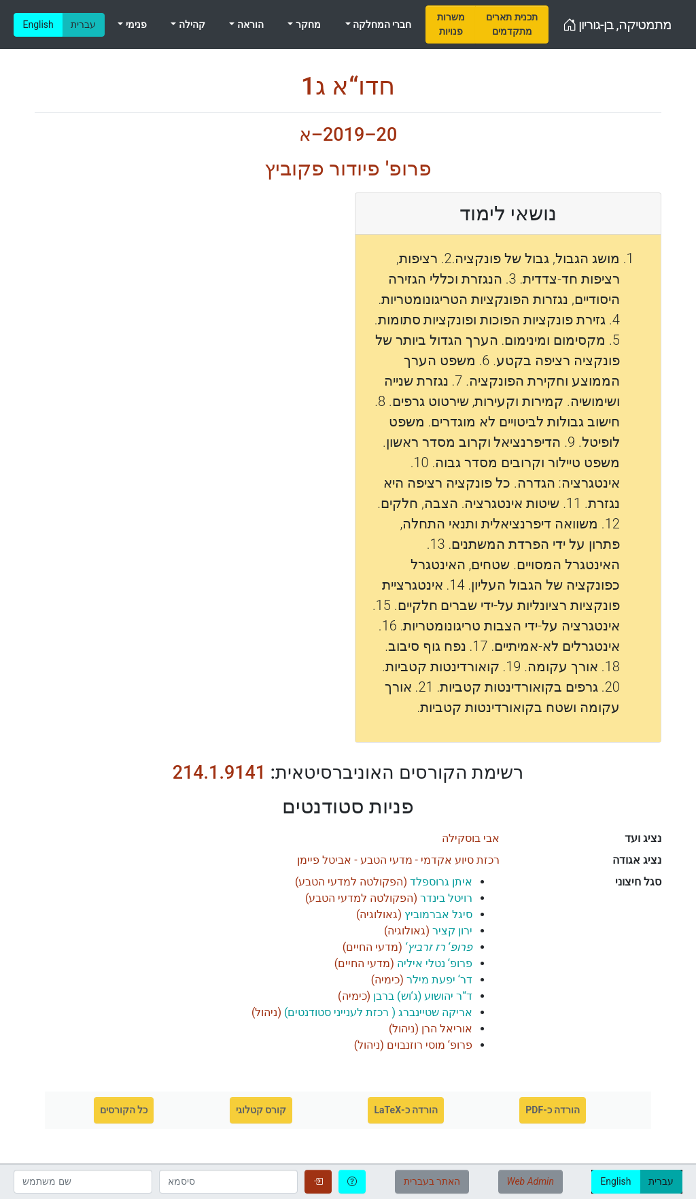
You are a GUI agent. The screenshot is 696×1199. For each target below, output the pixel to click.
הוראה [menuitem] (248, 24)
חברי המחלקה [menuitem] (381, 24)
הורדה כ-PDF (552, 1109)
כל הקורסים (123, 1109)
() (383, 881)
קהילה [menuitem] (190, 24)
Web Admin (530, 1181)
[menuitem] (450, 24)
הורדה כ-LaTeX (406, 1109)
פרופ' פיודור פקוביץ (348, 168)
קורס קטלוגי (261, 1109)
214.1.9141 (219, 772)
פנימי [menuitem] (134, 24)
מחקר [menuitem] (306, 24)
